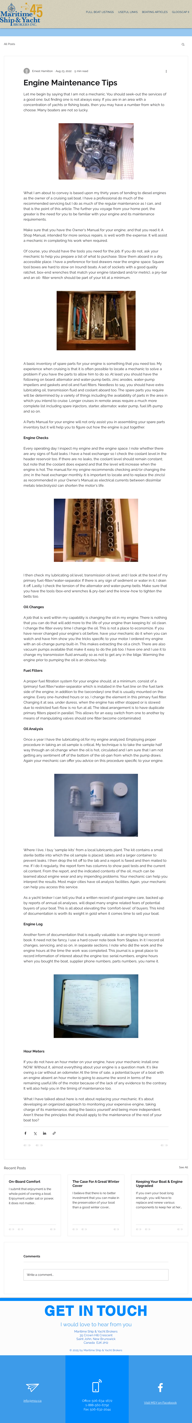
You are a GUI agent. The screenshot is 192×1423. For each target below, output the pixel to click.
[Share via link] (54, 1133)
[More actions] (166, 71)
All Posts (9, 44)
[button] (183, 44)
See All (183, 1167)
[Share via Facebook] (25, 1133)
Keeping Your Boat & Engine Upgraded (159, 1183)
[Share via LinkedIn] (44, 1133)
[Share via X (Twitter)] (35, 1133)
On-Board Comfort (24, 1181)
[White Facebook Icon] (160, 1388)
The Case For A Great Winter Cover (95, 1183)
